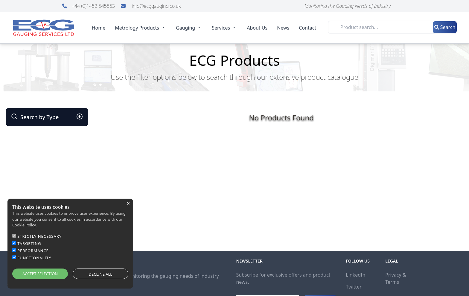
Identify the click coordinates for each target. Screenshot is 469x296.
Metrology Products (140, 27)
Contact (307, 27)
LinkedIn (355, 275)
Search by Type (35, 117)
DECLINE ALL (100, 274)
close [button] (128, 203)
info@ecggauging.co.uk (151, 6)
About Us (257, 27)
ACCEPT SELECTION (40, 273)
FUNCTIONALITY (34, 257)
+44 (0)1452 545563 (89, 6)
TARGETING (29, 243)
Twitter (353, 286)
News (283, 27)
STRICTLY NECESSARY (39, 236)
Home (99, 27)
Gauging (189, 27)
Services (224, 27)
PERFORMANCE (33, 250)
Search (445, 27)
